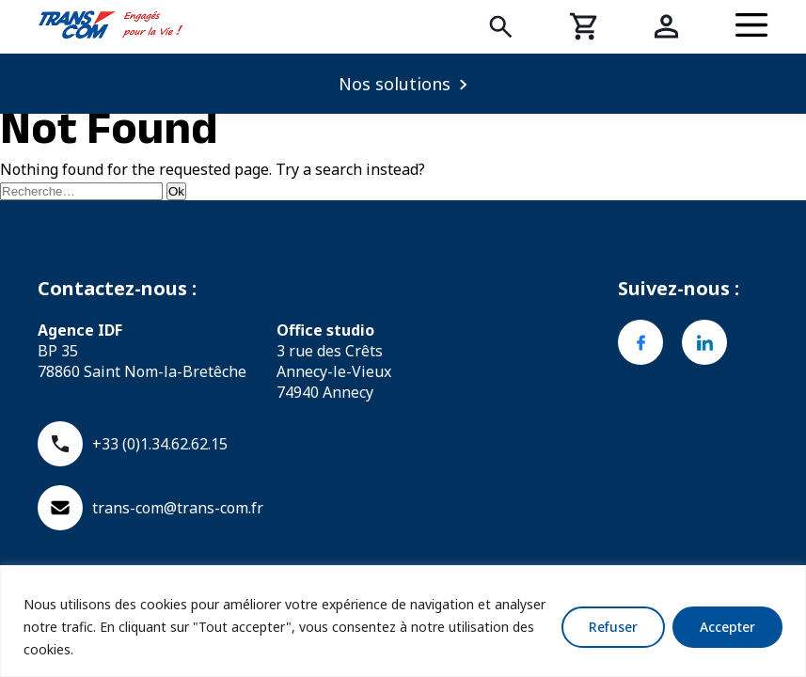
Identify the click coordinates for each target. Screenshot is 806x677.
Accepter (727, 627)
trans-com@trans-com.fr (150, 507)
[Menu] (751, 26)
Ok (176, 191)
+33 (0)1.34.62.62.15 (133, 443)
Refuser (613, 627)
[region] (403, 621)
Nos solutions (394, 83)
